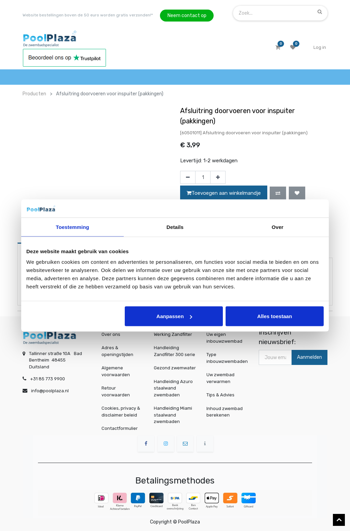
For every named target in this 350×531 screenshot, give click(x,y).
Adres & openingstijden (117, 351)
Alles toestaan (274, 316)
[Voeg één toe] (218, 177)
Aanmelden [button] (309, 357)
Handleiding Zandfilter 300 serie (174, 351)
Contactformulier (120, 428)
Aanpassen (174, 316)
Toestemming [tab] (72, 227)
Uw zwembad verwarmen (221, 378)
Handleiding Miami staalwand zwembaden (173, 415)
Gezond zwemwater (175, 367)
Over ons (111, 334)
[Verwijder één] (188, 177)
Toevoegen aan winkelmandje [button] (224, 193)
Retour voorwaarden (116, 391)
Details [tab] (175, 227)
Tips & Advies (221, 394)
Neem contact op (186, 15)
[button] (278, 193)
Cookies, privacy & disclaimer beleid (121, 412)
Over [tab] (278, 227)
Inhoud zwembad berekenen (224, 412)
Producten (34, 94)
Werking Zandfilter (173, 334)
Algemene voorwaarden (116, 371)
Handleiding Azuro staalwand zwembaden (173, 388)
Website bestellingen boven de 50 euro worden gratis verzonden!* (88, 15)
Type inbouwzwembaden (227, 358)
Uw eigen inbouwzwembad (224, 338)
